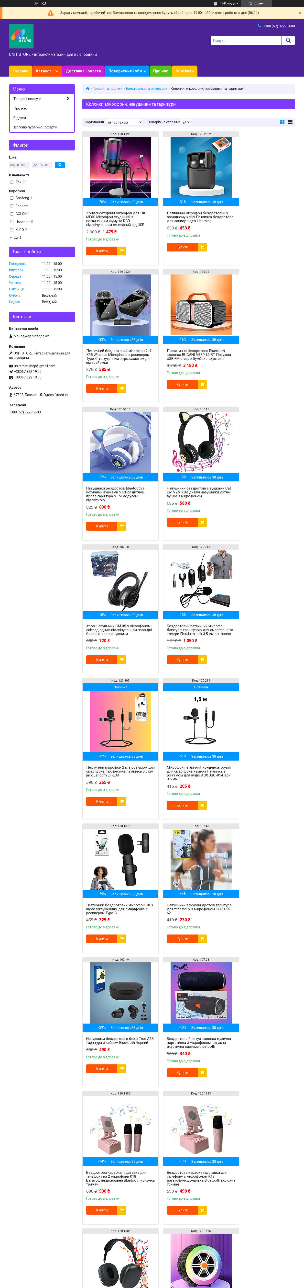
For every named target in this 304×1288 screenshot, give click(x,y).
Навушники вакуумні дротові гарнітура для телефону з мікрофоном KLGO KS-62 (255, 638)
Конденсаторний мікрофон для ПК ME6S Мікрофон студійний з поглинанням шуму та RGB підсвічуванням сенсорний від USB (115, 219)
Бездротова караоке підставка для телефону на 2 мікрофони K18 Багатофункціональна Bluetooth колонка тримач (259, 785)
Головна (20, 71)
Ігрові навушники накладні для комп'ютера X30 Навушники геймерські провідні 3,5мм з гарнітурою (112, 1198)
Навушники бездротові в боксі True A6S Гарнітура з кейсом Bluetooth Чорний (116, 783)
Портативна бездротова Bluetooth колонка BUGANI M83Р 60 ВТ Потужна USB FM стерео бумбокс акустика (115, 357)
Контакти (185, 71)
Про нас (160, 71)
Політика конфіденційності (205, 1283)
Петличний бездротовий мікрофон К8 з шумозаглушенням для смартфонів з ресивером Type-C (187, 638)
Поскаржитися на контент (167, 1283)
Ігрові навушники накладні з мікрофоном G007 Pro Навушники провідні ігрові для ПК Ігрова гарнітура (259, 1060)
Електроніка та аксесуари (146, 88)
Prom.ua (175, 1279)
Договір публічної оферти (35, 127)
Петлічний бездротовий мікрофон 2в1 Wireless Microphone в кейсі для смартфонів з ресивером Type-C (187, 1060)
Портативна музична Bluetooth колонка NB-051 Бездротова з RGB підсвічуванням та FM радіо (116, 1058)
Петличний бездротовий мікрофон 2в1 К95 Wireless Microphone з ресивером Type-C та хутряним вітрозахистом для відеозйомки (260, 219)
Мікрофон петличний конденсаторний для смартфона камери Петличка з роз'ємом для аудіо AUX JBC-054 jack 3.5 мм (114, 647)
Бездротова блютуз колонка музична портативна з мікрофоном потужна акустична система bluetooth (187, 785)
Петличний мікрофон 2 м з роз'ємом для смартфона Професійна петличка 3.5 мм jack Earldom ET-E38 (258, 502)
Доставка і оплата (83, 71)
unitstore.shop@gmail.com (34, 366)
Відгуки (19, 118)
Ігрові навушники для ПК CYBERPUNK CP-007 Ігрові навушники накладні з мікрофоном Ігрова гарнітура (187, 1198)
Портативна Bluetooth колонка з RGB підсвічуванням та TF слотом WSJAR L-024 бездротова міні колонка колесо (259, 923)
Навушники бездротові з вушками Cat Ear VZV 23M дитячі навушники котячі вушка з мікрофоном (260, 355)
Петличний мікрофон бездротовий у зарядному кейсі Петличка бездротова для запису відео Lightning (187, 219)
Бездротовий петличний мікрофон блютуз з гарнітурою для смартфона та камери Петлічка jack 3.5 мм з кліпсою (187, 494)
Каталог (44, 71)
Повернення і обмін (127, 71)
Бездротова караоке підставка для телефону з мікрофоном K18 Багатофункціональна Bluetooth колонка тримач (113, 923)
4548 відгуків (229, 3)
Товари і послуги (27, 99)
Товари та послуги (107, 88)
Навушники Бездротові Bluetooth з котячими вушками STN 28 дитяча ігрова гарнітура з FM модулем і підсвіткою (187, 357)
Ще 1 (17, 237)
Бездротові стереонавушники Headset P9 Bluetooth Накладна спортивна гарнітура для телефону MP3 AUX (187, 923)
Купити (102, 251)
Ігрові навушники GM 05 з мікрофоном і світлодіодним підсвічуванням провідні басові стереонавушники (112, 494)
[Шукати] (288, 40)
